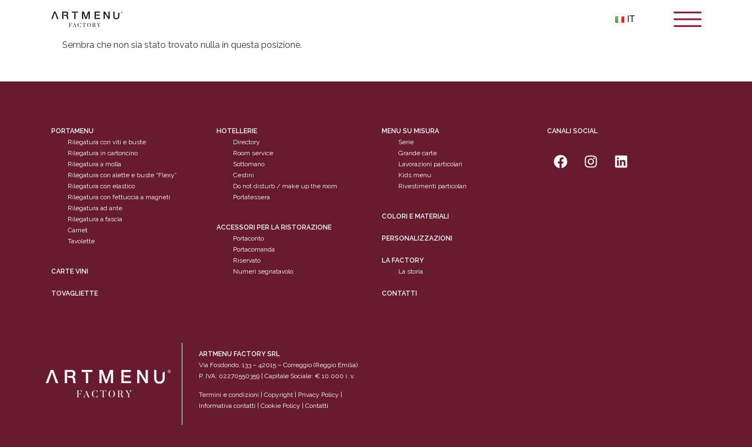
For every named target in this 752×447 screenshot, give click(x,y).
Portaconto (248, 238)
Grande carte (417, 153)
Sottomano (248, 164)
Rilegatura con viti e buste (107, 142)
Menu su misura (410, 131)
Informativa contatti (227, 406)
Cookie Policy (280, 406)
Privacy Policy (318, 395)
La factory (403, 260)
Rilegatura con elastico (101, 186)
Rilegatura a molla (94, 164)
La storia (410, 271)
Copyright (278, 395)
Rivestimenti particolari (432, 186)
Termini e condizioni (230, 395)
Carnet (78, 230)
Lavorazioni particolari (430, 164)
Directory (246, 142)
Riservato (247, 260)
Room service (253, 153)
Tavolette (81, 241)
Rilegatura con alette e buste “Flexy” (122, 175)
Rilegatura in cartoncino (103, 153)
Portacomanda (254, 249)
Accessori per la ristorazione (274, 227)
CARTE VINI (69, 271)
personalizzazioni (417, 238)
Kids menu (414, 175)
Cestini (243, 175)
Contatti (399, 293)
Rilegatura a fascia (95, 219)
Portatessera (251, 197)
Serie (406, 142)
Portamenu (72, 131)
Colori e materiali (415, 216)
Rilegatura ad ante (95, 208)
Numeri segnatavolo (263, 271)
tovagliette (74, 293)
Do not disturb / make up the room (285, 186)
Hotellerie (237, 131)
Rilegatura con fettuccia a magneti (119, 197)
